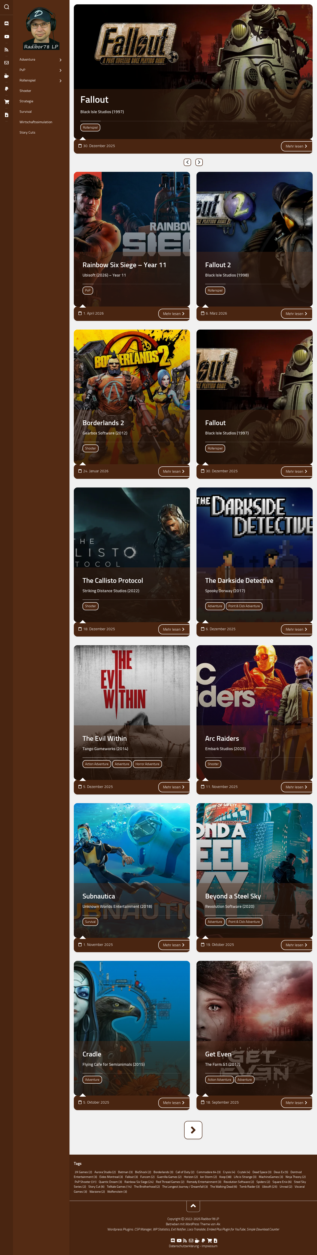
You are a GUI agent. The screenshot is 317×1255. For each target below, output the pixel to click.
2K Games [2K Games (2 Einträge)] (83, 1172)
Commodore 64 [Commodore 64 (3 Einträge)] (209, 1172)
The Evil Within (105, 738)
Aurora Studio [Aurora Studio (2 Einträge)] (105, 1172)
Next (199, 162)
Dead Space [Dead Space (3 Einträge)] (262, 1172)
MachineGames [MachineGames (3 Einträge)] (271, 1177)
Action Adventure (97, 764)
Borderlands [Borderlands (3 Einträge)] (163, 1172)
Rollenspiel (28, 80)
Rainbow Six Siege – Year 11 (125, 265)
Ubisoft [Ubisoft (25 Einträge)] (269, 1187)
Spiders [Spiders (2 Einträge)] (263, 1182)
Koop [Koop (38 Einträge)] (225, 1177)
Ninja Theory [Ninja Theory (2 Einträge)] (296, 1177)
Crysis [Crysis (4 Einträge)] (229, 1172)
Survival (26, 111)
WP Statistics (161, 1229)
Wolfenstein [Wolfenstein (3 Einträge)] (117, 1192)
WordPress (192, 1224)
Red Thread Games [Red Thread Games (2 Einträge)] (170, 1182)
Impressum (210, 1246)
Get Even (218, 1054)
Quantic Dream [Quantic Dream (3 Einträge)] (110, 1182)
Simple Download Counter (263, 1229)
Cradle (92, 1054)
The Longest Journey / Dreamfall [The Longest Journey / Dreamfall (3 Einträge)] (185, 1187)
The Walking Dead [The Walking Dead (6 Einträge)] (223, 1187)
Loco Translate (196, 1229)
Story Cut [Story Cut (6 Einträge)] (96, 1187)
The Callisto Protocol (113, 580)
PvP (22, 70)
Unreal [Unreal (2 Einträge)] (286, 1187)
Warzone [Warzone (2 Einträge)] (97, 1192)
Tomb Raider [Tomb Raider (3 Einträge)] (249, 1187)
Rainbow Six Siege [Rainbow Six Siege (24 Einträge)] (139, 1182)
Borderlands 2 (103, 423)
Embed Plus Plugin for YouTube (226, 1229)
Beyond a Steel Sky (233, 896)
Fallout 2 (218, 265)
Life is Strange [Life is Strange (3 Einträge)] (245, 1177)
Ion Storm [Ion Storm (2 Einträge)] (208, 1177)
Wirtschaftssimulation (36, 122)
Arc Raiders (222, 738)
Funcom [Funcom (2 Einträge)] (147, 1177)
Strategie (26, 101)
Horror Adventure (147, 764)
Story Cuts (27, 132)
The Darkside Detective (239, 580)
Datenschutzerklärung (184, 1246)
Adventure (27, 59)
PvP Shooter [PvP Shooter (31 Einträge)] (85, 1182)
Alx (218, 1224)
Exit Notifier (178, 1229)
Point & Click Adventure (244, 606)
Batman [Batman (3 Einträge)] (125, 1172)
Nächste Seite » (193, 1130)
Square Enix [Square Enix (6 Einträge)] (282, 1182)
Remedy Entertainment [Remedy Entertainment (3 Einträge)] (204, 1182)
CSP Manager (143, 1229)
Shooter (25, 91)
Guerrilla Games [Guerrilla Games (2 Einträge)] (169, 1177)
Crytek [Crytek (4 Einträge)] (244, 1172)
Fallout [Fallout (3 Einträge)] (131, 1177)
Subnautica (99, 896)
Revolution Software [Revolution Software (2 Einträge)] (239, 1182)
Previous (187, 162)
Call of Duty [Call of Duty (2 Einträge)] (185, 1172)
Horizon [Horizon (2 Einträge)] (191, 1177)
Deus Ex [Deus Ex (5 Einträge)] (281, 1172)
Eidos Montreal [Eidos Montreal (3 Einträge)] (111, 1177)
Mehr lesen (297, 146)
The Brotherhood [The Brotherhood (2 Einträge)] (147, 1187)
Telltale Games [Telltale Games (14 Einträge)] (119, 1187)
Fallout (94, 99)
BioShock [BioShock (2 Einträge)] (143, 1172)
